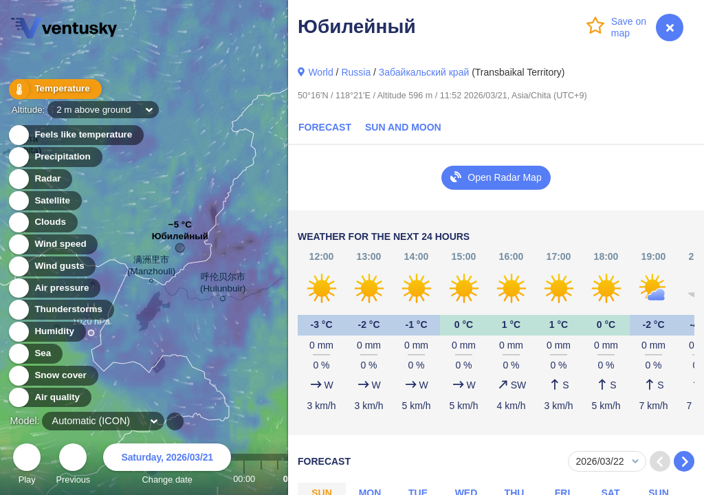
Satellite (44, 201)
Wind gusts (52, 266)
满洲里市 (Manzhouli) (151, 267)
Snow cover (53, 376)
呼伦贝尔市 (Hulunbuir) (222, 285)
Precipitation (55, 157)
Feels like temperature (75, 135)
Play (27, 466)
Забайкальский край (424, 72)
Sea (35, 354)
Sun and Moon (403, 127)
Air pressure (54, 288)
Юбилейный (180, 239)
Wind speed (53, 244)
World (320, 72)
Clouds (42, 222)
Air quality (49, 398)
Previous (73, 466)
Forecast (324, 127)
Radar (40, 179)
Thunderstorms (60, 310)
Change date (167, 466)
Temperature (54, 89)
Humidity (46, 332)
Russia (356, 72)
